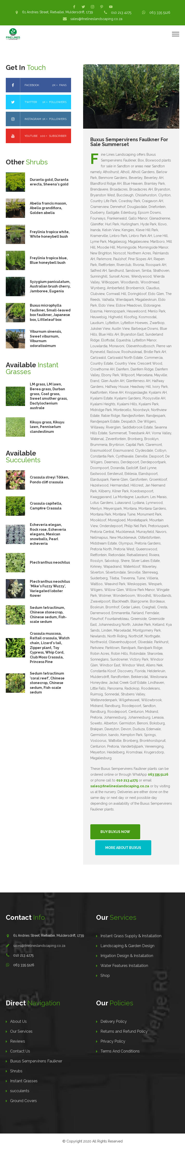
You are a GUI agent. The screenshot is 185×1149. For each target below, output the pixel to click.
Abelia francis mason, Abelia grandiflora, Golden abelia (48, 208)
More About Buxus (123, 848)
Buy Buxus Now (115, 832)
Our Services (21, 1031)
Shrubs (16, 1071)
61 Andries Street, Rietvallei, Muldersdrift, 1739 (57, 12)
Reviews (17, 1041)
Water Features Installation (124, 965)
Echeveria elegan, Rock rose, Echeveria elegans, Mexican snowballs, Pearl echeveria (48, 534)
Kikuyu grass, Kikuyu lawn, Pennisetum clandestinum (47, 427)
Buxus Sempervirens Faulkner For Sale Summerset (129, 142)
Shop (105, 975)
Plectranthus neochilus (50, 562)
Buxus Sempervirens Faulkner (36, 1061)
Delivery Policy (113, 1021)
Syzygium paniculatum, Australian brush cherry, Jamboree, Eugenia (50, 286)
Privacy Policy (112, 1041)
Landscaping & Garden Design (127, 945)
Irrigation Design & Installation (126, 955)
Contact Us (20, 1051)
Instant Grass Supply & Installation (130, 936)
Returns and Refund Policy (124, 1031)
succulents (19, 1091)
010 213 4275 (121, 13)
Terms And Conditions (120, 1051)
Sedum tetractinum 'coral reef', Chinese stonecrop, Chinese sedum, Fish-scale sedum (47, 682)
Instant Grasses (24, 1081)
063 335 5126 (159, 13)
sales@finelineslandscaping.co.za (96, 19)
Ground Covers (23, 1100)
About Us (18, 1021)
